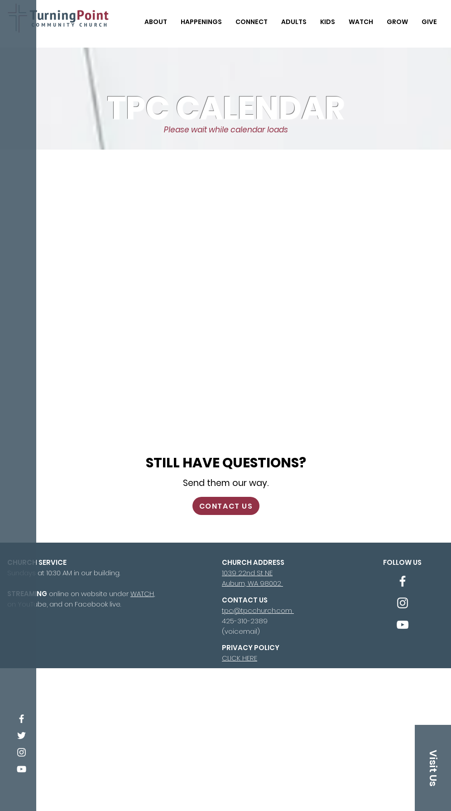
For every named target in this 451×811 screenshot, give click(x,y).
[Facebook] (21, 718)
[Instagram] (21, 752)
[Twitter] (21, 735)
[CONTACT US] (225, 506)
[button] (156, 18)
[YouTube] (21, 769)
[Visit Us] (433, 768)
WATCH (142, 593)
